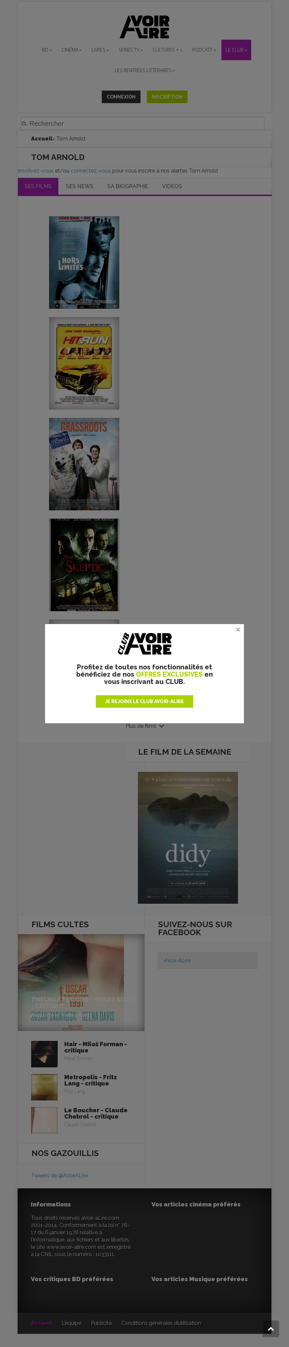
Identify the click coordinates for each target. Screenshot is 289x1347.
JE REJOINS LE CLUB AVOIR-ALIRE (144, 701)
